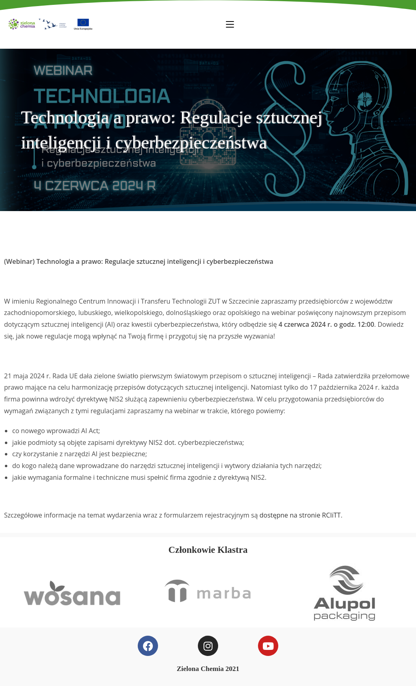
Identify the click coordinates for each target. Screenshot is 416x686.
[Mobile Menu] (230, 24)
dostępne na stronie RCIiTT (300, 515)
